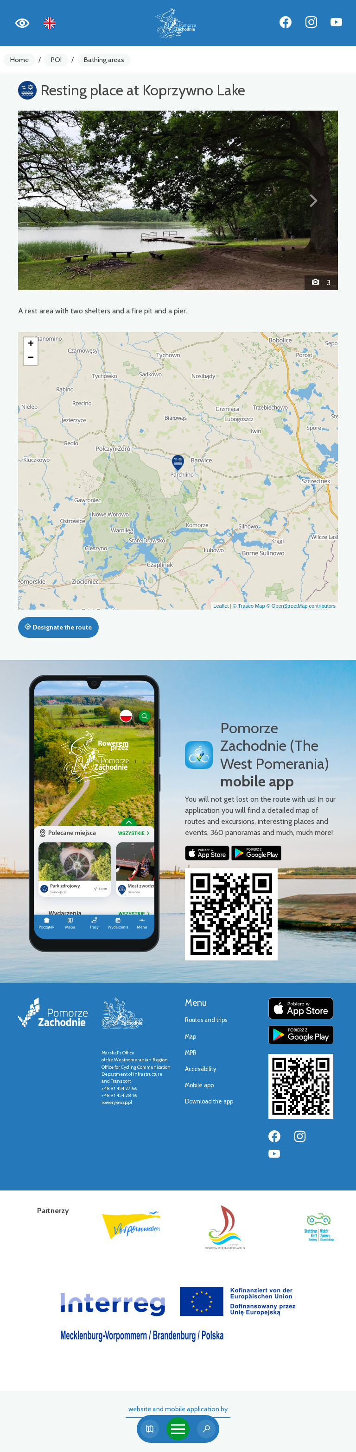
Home (19, 60)
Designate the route (58, 627)
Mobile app (199, 1085)
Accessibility (200, 1069)
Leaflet (221, 606)
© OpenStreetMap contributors (301, 606)
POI (56, 60)
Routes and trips (206, 1019)
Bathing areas (104, 60)
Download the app (209, 1101)
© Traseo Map (249, 606)
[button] (42, 200)
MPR (191, 1052)
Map (190, 1036)
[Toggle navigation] (178, 1428)
